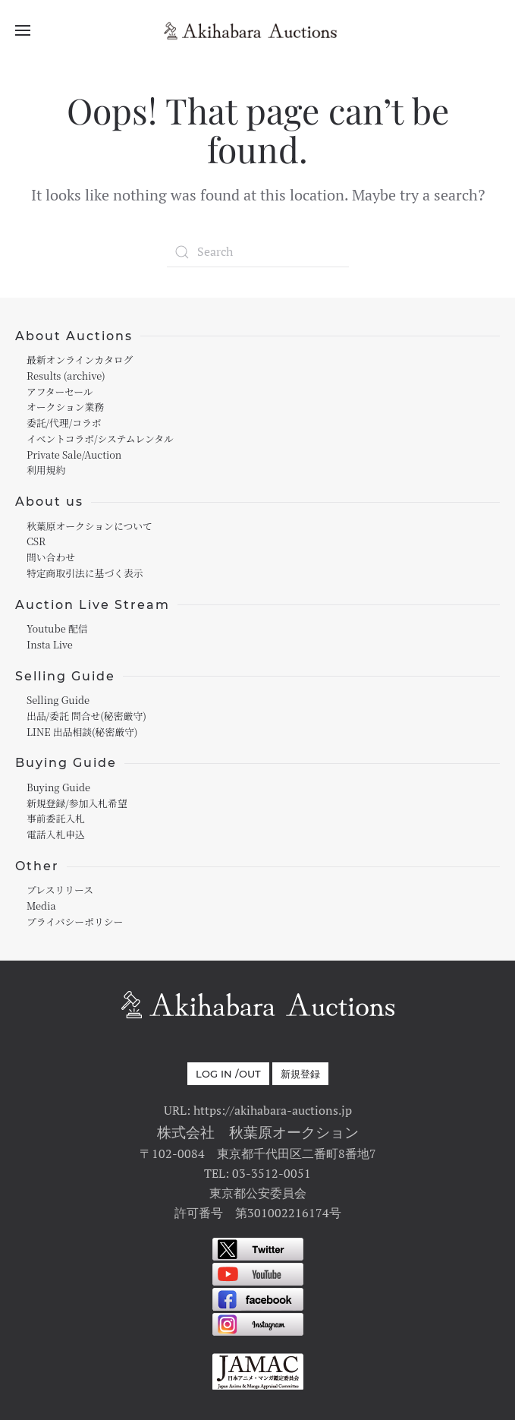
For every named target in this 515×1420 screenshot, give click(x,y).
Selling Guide (58, 700)
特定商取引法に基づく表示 (85, 573)
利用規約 (46, 469)
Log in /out (228, 1074)
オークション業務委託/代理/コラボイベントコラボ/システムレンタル (100, 422)
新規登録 (300, 1074)
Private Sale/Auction (74, 454)
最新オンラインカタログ (80, 359)
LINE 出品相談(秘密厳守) (82, 731)
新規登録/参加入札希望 (77, 803)
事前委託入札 (56, 818)
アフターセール (60, 391)
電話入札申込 (56, 834)
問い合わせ (51, 557)
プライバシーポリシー (75, 921)
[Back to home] (258, 30)
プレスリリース (60, 889)
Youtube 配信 (57, 628)
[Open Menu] (22, 30)
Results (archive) (66, 375)
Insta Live (50, 644)
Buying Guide (58, 787)
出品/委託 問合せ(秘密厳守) (86, 715)
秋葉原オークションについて (89, 526)
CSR (36, 541)
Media (41, 905)
